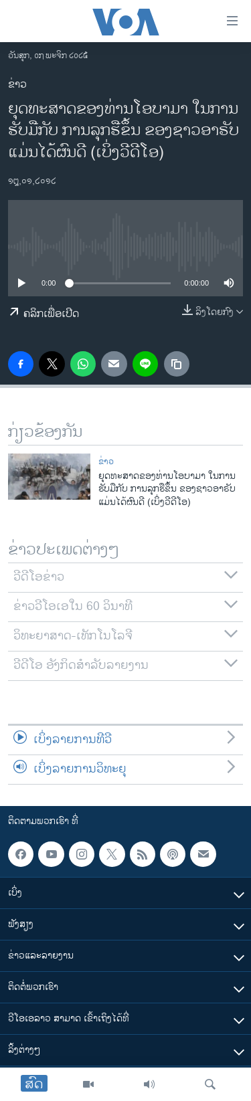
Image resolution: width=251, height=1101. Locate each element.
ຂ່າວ (17, 85)
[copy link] (176, 364)
